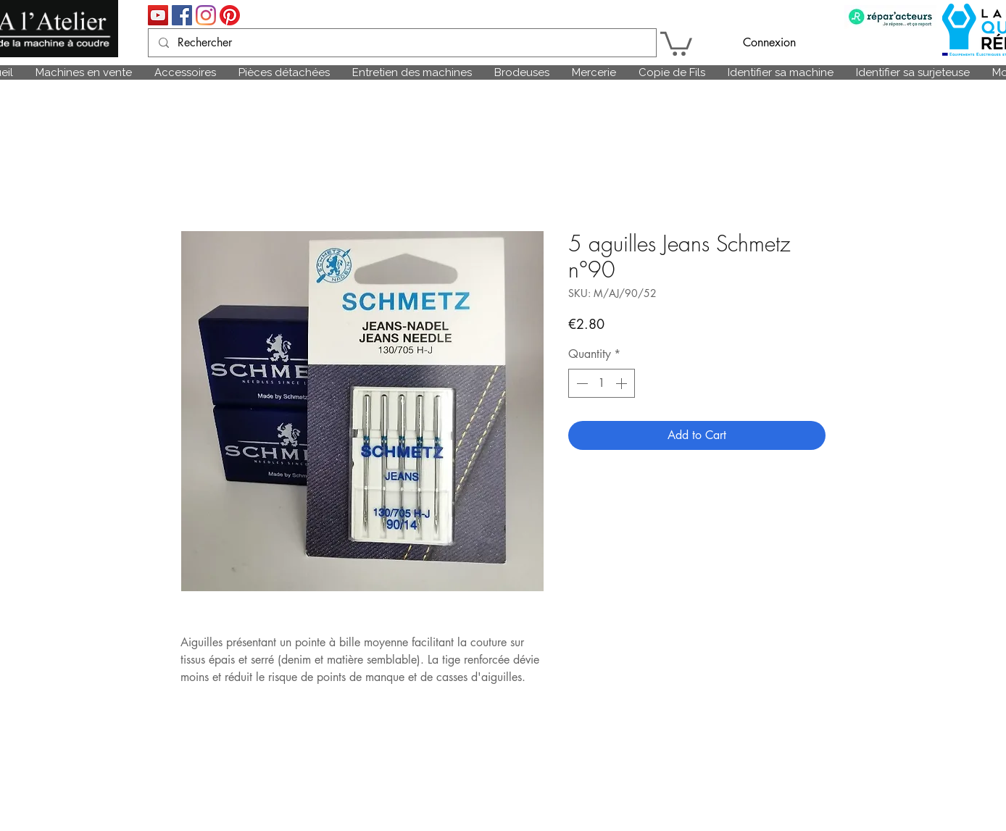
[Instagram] (206, 15)
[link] (676, 42)
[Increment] (622, 383)
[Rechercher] (401, 43)
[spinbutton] (601, 383)
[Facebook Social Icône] (182, 15)
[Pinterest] (230, 15)
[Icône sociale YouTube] (158, 15)
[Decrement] (580, 383)
